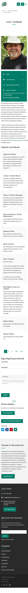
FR (26, 4)
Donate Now (8, 476)
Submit (5, 395)
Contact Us (4, 579)
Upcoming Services (12, 10)
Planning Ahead (5, 551)
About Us (4, 567)
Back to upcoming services (12, 421)
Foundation (4, 563)
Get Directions (10, 509)
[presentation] (13, 388)
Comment (4, 367)
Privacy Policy (4, 581)
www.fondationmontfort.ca (16, 140)
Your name (4, 362)
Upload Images (8, 413)
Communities (5, 557)
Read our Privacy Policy (7, 539)
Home (3, 10)
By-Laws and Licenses (7, 570)
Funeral (3, 554)
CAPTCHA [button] (5, 377)
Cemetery (4, 560)
